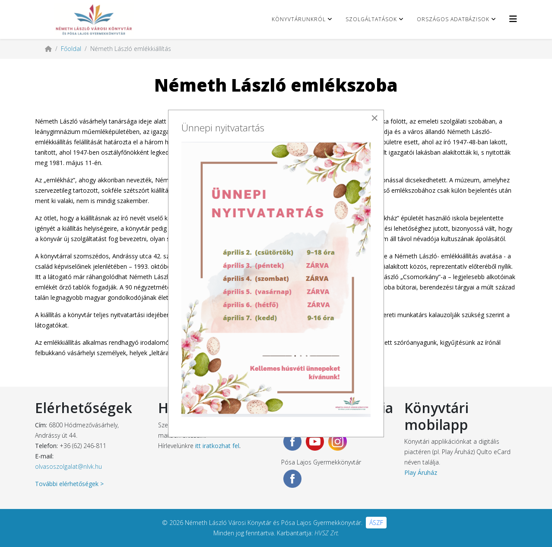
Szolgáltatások (371, 19)
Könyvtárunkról (299, 19)
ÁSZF (376, 522)
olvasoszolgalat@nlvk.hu (68, 466)
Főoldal (71, 49)
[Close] (374, 118)
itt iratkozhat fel (217, 446)
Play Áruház (420, 472)
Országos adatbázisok (453, 19)
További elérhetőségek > (69, 484)
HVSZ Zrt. (326, 533)
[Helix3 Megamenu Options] (513, 19)
